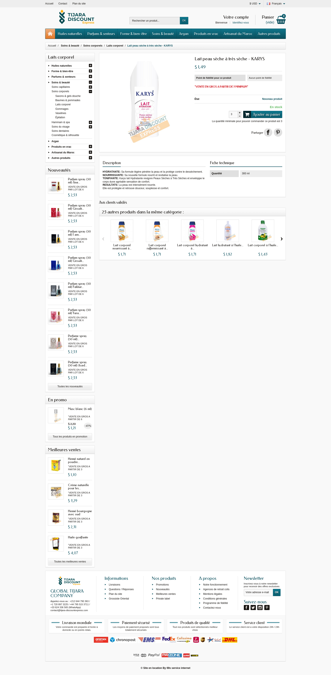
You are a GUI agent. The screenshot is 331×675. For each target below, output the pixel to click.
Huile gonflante (78, 537)
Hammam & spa (61, 122)
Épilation (60, 117)
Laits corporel (63, 104)
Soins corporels (60, 91)
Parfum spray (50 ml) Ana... (79, 180)
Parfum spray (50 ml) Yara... (79, 311)
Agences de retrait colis (216, 589)
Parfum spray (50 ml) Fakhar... (79, 285)
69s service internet (178, 668)
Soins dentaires (60, 130)
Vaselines (60, 113)
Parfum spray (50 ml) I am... (79, 233)
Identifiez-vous (241, 22)
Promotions (162, 584)
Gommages (61, 108)
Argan (184, 34)
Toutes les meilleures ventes (70, 561)
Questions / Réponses (121, 589)
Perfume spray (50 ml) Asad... (77, 363)
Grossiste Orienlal (119, 598)
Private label (163, 598)
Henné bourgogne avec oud (80, 512)
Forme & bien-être (133, 34)
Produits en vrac (206, 34)
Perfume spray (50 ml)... (77, 337)
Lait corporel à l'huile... (263, 245)
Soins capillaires (61, 86)
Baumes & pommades (67, 100)
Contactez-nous (212, 607)
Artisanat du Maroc (238, 34)
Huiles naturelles (70, 34)
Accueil (52, 45)
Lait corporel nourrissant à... (122, 246)
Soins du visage (61, 126)
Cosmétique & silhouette (65, 135)
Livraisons (114, 584)
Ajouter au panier (261, 114)
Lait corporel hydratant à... (192, 246)
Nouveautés (163, 589)
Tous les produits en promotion (70, 436)
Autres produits (269, 34)
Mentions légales (212, 594)
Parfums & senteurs (101, 34)
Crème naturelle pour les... (78, 486)
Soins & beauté (163, 34)
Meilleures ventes (166, 594)
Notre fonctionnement (215, 584)
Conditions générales (215, 598)
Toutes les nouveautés (70, 386)
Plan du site (115, 594)
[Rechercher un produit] (154, 20)
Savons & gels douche (67, 96)
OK (184, 20)
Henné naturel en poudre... (79, 460)
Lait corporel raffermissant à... (157, 246)
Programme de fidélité (215, 603)
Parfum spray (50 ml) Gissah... (79, 206)
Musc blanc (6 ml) (80, 409)
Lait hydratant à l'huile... (227, 245)
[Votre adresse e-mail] (258, 592)
